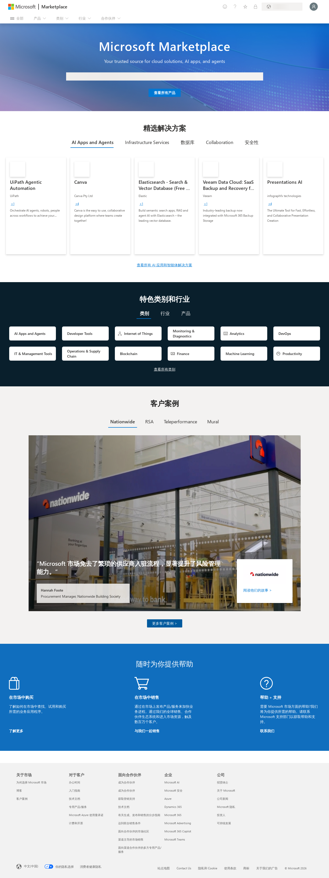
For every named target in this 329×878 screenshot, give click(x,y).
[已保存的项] (245, 6)
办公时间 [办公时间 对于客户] (74, 782)
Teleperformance (180, 421)
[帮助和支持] (235, 6)
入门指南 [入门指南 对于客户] (74, 790)
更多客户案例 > (164, 623)
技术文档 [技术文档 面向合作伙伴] (123, 807)
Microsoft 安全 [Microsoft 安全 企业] (173, 790)
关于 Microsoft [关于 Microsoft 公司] (226, 790)
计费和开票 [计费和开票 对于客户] (76, 823)
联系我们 (267, 730)
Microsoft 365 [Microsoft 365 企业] (172, 815)
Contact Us (184, 868)
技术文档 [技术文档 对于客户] (74, 799)
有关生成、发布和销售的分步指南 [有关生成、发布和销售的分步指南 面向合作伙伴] (139, 815)
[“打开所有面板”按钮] (17, 18)
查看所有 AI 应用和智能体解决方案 (164, 265)
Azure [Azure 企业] (168, 799)
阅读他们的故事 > (257, 590)
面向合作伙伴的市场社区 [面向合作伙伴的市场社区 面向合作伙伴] (133, 831)
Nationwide (122, 421)
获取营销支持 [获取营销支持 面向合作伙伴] (126, 799)
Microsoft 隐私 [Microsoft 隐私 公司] (226, 807)
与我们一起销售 (147, 730)
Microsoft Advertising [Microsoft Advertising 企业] (177, 823)
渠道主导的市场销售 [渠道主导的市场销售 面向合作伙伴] (130, 839)
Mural (213, 421)
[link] (36, 206)
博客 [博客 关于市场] (19, 790)
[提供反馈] (225, 6)
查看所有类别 (164, 369)
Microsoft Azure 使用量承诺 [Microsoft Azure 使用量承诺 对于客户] (86, 815)
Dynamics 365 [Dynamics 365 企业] (173, 807)
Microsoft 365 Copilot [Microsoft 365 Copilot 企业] (177, 831)
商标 (246, 868)
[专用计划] (255, 6)
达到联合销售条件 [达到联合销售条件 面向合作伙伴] (129, 823)
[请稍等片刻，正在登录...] (314, 7)
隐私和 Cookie (207, 868)
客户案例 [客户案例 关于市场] (22, 799)
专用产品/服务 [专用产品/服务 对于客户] (78, 807)
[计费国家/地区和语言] (282, 7)
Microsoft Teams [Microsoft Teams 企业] (174, 839)
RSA (149, 421)
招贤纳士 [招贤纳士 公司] (222, 782)
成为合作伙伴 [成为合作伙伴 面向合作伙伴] (126, 782)
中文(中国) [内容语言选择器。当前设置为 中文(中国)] (31, 866)
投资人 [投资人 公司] (221, 815)
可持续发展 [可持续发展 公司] (224, 823)
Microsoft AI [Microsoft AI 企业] (171, 782)
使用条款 (230, 868)
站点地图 (163, 868)
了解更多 (16, 730)
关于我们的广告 (267, 868)
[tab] (92, 142)
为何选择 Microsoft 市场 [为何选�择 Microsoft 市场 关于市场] (31, 782)
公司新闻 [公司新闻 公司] (222, 799)
